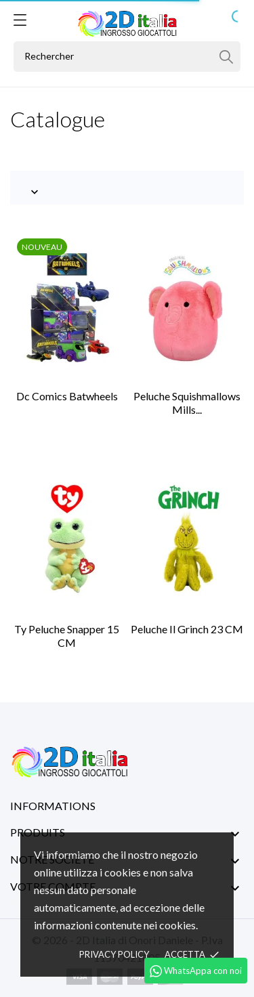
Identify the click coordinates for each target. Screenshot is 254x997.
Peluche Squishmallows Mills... (186, 402)
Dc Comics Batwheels (67, 395)
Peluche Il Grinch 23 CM (187, 628)
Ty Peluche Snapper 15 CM (66, 635)
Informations (53, 805)
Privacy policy (114, 954)
